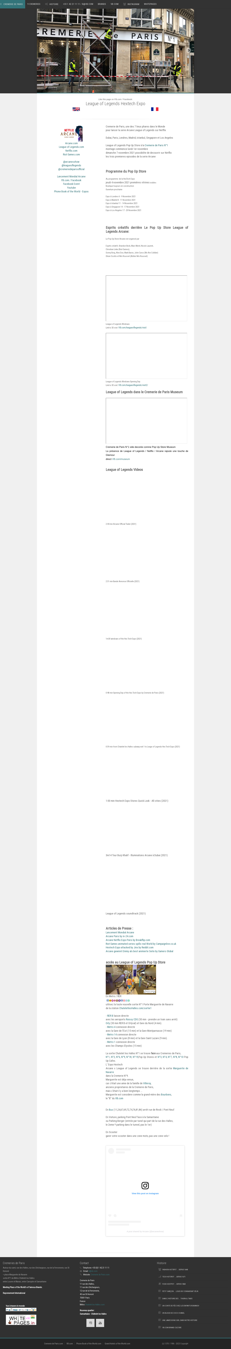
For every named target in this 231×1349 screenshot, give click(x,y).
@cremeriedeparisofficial (71, 169)
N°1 (108, 1056)
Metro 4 (111, 1026)
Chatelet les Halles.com (95, 1304)
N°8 (175, 1056)
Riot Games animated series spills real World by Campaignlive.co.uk (141, 943)
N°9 (123, 1056)
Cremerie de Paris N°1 (156, 145)
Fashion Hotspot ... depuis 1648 (175, 1269)
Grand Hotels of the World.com (117, 1343)
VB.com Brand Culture (171, 1327)
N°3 (160, 1056)
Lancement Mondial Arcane (71, 176)
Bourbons (166, 1094)
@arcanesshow (71, 161)
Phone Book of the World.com (88, 1343)
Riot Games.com (71, 154)
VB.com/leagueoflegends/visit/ (132, 327)
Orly (108, 1023)
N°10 (180, 1056)
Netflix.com (71, 150)
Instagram (133, 4)
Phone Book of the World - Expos (71, 191)
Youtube (71, 187)
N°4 (165, 1056)
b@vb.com (93, 1271)
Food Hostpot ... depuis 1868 (173, 1284)
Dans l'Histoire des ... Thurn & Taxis (177, 1298)
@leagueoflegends (71, 165)
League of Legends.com (71, 146)
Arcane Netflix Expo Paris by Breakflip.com (128, 940)
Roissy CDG (132, 1019)
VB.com (115, 4)
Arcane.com (71, 143)
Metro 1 (111, 1041)
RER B (110, 1015)
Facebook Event (71, 183)
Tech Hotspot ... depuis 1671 (173, 1277)
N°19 (135, 1056)
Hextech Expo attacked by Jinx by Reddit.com (129, 947)
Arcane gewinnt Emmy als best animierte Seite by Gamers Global (139, 951)
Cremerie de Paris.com (100, 1274)
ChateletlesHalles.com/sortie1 (135, 1008)
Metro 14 (112, 1034)
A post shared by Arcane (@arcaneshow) (145, 1231)
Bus (111, 1109)
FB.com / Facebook (71, 180)
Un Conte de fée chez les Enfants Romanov (180, 1306)
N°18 (129, 1056)
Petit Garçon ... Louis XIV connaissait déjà (180, 1291)
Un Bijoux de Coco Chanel (173, 1313)
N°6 (118, 1056)
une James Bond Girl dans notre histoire (179, 1320)
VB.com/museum (121, 459)
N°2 (113, 1056)
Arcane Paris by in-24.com (119, 936)
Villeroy (147, 1083)
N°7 (170, 1056)
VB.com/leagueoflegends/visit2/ (133, 385)
